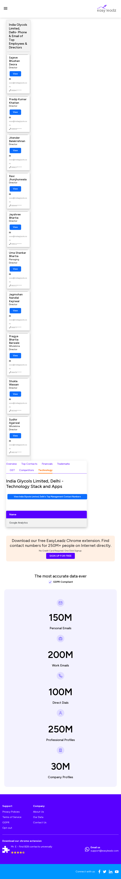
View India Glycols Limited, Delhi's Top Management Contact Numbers (47, 496)
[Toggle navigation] (5, 9)
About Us (38, 811)
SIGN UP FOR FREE (60, 555)
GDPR (5, 822)
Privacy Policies (11, 811)
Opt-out (7, 827)
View (15, 74)
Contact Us (39, 822)
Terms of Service (11, 817)
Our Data (38, 817)
